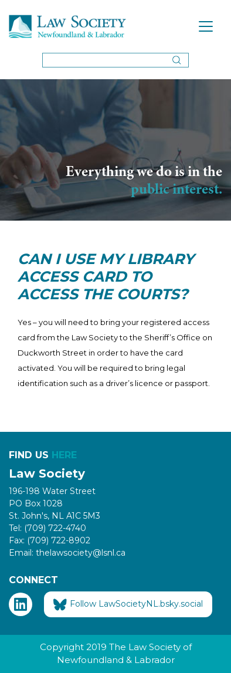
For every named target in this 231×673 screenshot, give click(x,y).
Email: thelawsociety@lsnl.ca (67, 552)
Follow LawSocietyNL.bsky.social (128, 604)
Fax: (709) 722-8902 (49, 540)
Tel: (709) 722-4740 (47, 528)
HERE (64, 455)
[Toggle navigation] (205, 26)
